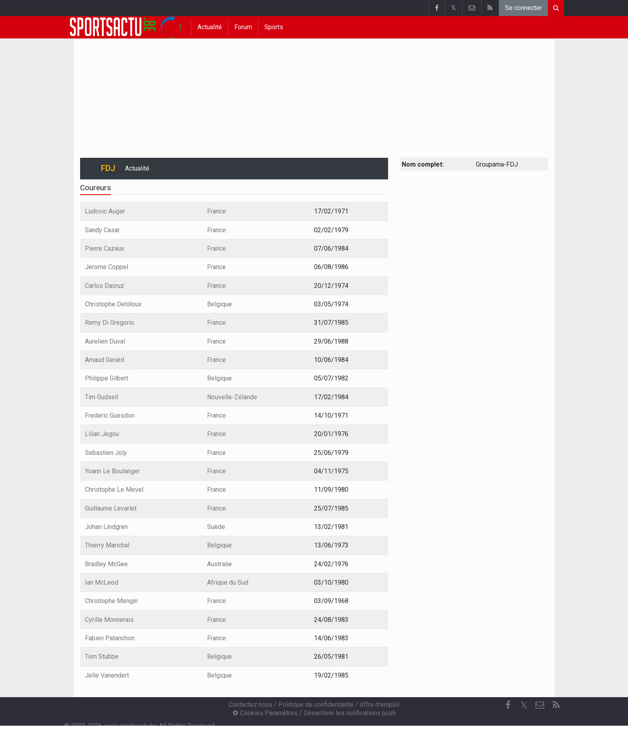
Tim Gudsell (101, 397)
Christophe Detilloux (113, 304)
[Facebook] (508, 705)
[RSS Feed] (556, 705)
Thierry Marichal (107, 545)
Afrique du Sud (227, 582)
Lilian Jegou (102, 434)
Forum (243, 27)
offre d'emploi (379, 704)
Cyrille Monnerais (109, 619)
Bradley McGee (106, 564)
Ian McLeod (101, 582)
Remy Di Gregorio (109, 322)
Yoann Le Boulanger (112, 471)
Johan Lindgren (106, 527)
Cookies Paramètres (265, 713)
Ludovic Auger (105, 211)
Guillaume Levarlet (111, 508)
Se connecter (523, 8)
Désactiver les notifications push (350, 713)
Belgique (219, 304)
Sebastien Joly (106, 453)
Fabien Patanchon (110, 638)
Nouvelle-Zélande (232, 397)
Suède (216, 527)
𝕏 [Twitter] (523, 705)
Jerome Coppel (106, 267)
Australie (219, 564)
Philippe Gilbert (106, 378)
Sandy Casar (102, 230)
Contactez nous (250, 704)
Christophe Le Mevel (114, 489)
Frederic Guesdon (110, 415)
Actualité (209, 27)
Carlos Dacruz (104, 286)
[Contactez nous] (540, 705)
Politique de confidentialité (316, 704)
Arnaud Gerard (104, 360)
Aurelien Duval (105, 341)
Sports (273, 27)
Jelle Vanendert (107, 675)
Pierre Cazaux (104, 248)
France (216, 211)
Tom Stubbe (102, 656)
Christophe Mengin (111, 601)
